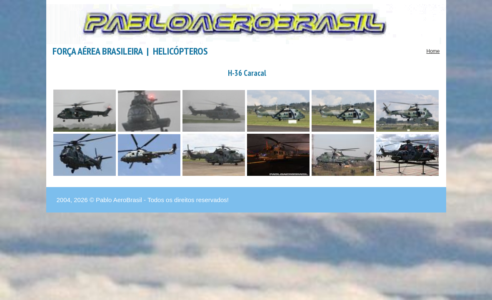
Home (433, 51)
